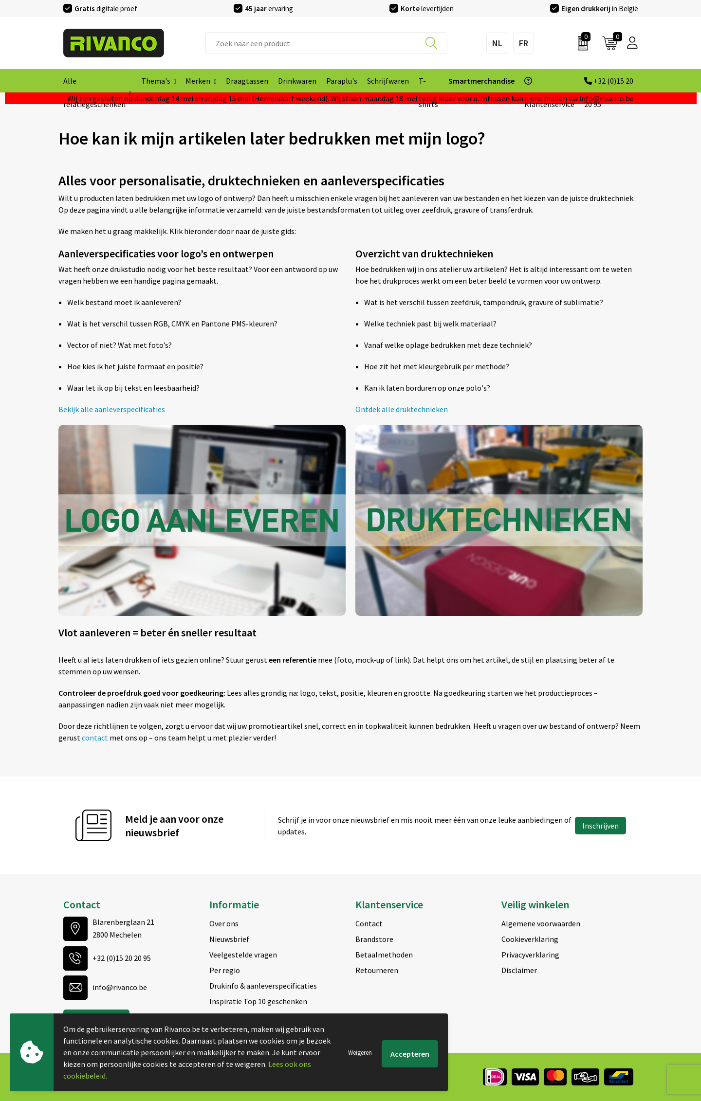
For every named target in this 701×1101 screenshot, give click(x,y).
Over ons (224, 923)
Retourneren (376, 970)
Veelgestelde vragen (243, 954)
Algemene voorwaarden (540, 923)
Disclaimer (519, 970)
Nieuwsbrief (229, 939)
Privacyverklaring (530, 954)
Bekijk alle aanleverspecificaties (111, 409)
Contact (369, 923)
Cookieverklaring (529, 939)
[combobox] (326, 43)
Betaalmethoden (384, 954)
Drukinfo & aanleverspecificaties (263, 986)
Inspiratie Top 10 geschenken (258, 1001)
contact (96, 737)
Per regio (224, 970)
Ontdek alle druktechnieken (401, 409)
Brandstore (374, 939)
